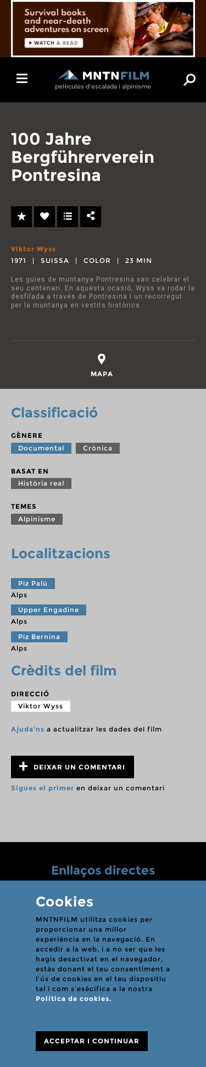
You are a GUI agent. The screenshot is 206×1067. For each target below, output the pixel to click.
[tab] (102, 365)
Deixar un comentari (72, 766)
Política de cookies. (74, 998)
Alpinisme (36, 519)
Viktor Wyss (33, 249)
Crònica (98, 448)
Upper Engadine (48, 610)
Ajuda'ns (27, 729)
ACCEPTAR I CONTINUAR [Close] (92, 1041)
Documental (41, 448)
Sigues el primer (42, 788)
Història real (41, 483)
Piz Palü (33, 583)
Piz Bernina (39, 636)
